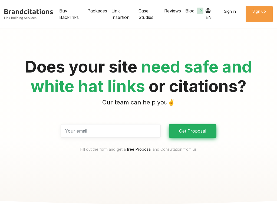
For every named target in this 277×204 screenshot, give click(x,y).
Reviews (172, 11)
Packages (97, 11)
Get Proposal (192, 131)
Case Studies (145, 14)
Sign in (230, 11)
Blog (194, 11)
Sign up (259, 11)
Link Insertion (120, 14)
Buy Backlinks (69, 14)
